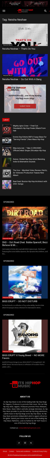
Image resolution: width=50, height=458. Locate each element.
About (5, 451)
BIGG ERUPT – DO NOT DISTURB (19, 301)
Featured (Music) (8, 45)
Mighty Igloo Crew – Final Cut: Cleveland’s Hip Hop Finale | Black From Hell (29, 128)
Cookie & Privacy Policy (39, 451)
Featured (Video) (8, 238)
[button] (3, 11)
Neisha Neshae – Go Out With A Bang (21, 79)
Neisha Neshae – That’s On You (18, 48)
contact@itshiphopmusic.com (29, 428)
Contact (11, 451)
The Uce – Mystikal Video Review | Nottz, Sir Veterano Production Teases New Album (30, 172)
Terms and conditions (23, 451)
